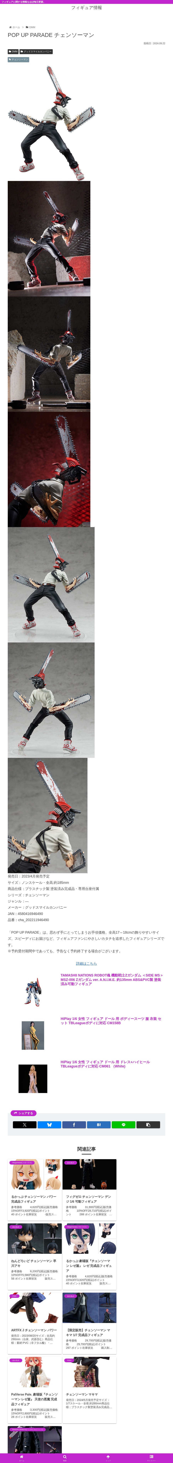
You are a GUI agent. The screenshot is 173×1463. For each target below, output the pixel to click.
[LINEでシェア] (123, 1124)
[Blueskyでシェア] (50, 1124)
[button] (147, 1124)
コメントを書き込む (89, 1425)
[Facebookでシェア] (74, 1124)
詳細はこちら (86, 964)
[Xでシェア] (25, 1124)
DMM (13, 51)
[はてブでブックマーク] (98, 1124)
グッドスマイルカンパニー (36, 51)
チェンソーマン (18, 59)
